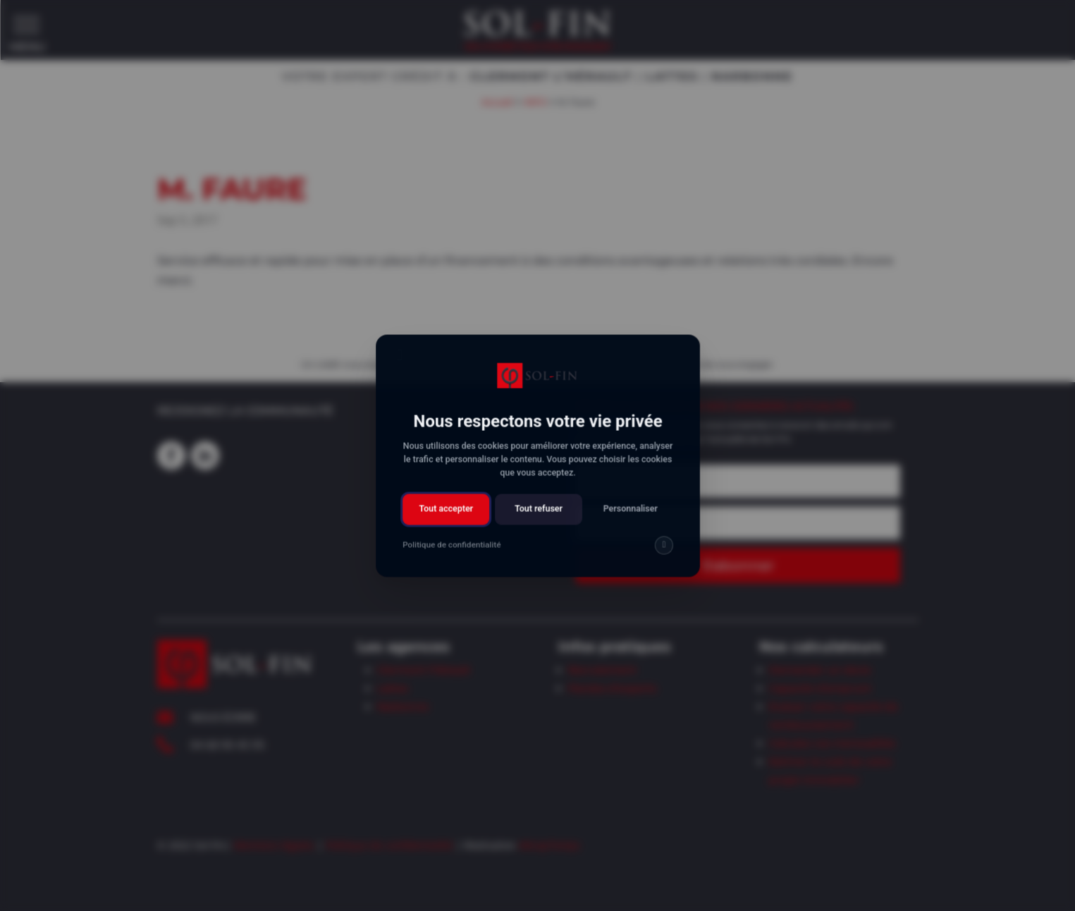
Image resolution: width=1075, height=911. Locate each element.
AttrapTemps (549, 845)
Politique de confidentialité (389, 845)
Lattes (392, 688)
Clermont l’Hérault (423, 670)
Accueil (496, 100)
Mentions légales (274, 845)
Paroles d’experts (612, 688)
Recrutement (602, 670)
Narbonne (403, 706)
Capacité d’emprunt (820, 688)
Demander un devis (820, 670)
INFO (535, 100)
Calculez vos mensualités (832, 743)
